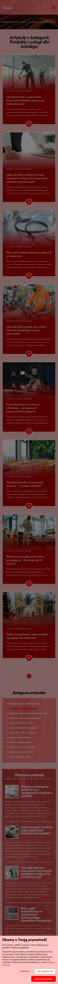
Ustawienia (25, 971)
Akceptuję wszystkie (43, 979)
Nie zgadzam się (45, 971)
